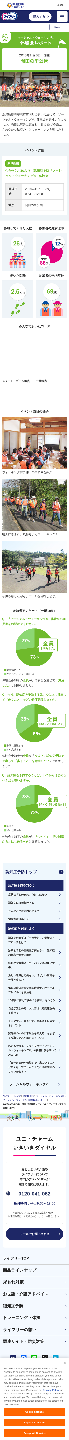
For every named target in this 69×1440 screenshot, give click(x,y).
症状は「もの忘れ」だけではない (27, 894)
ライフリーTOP (16, 1258)
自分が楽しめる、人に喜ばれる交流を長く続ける (31, 1010)
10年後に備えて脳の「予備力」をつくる (31, 1000)
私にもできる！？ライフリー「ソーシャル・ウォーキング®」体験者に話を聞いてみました (32, 1050)
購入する (39, 16)
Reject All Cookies (34, 1422)
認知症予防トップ (21, 872)
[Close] (65, 1363)
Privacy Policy (51, 1390)
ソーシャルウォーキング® (28, 1084)
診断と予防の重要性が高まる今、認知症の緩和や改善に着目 (31, 952)
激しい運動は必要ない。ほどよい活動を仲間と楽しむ (31, 977)
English (57, 27)
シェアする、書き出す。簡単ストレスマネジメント (31, 1023)
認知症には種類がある (21, 902)
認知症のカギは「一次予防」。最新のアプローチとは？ (31, 940)
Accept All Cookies (35, 1433)
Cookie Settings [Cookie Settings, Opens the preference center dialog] (34, 1411)
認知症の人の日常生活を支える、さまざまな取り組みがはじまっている (31, 1035)
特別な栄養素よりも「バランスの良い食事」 (31, 965)
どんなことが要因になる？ (23, 910)
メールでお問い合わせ (34, 1234)
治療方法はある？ (18, 919)
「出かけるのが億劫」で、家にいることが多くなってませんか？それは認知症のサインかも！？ (31, 1067)
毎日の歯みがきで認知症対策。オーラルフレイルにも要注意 (31, 990)
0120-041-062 (34, 1194)
